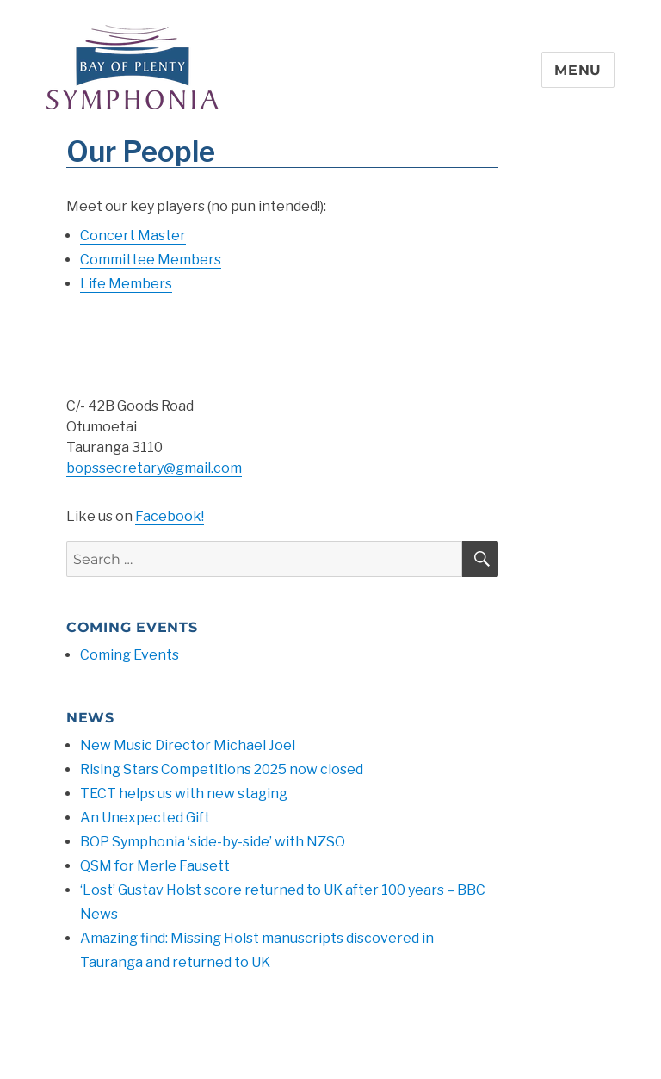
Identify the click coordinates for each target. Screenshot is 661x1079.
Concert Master (133, 235)
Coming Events (129, 655)
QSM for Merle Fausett (155, 866)
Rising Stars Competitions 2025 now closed (221, 769)
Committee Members (150, 259)
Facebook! (169, 516)
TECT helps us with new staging (183, 793)
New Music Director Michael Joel (187, 745)
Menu (578, 70)
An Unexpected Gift (145, 817)
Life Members (126, 284)
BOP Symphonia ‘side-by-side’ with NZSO (212, 842)
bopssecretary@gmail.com (154, 468)
